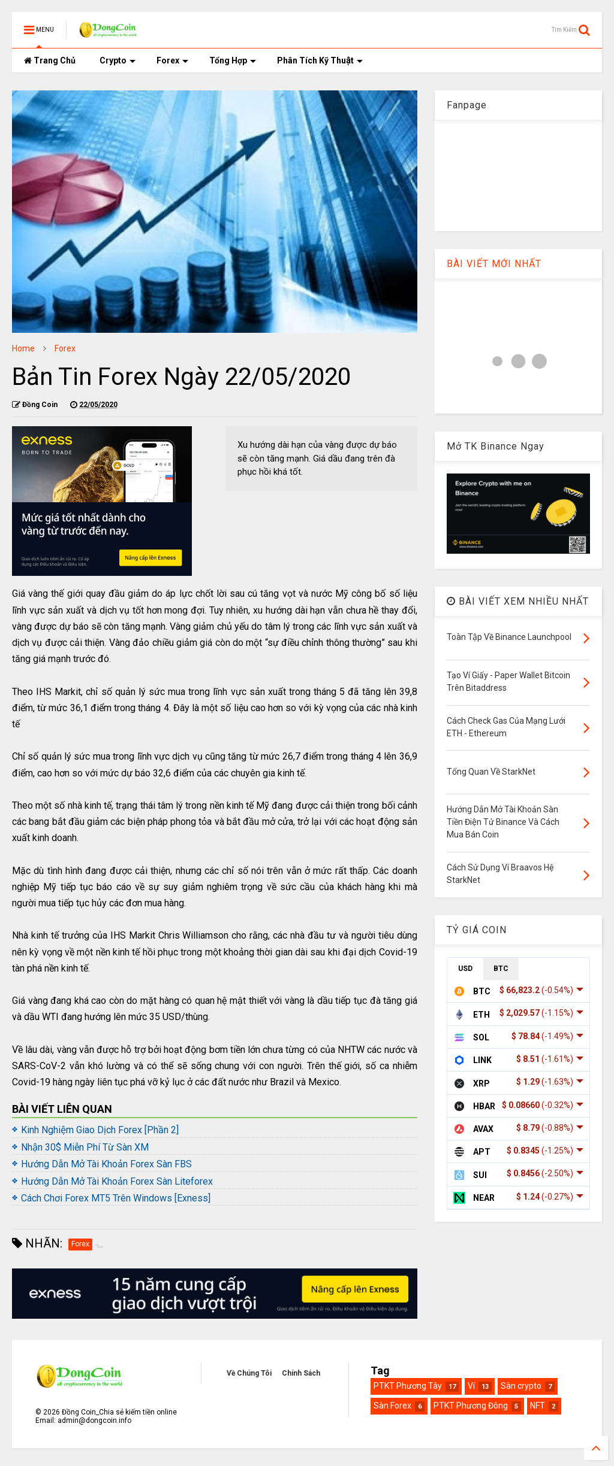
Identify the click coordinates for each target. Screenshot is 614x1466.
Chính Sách (301, 1373)
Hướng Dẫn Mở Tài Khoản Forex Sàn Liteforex (117, 1181)
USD (465, 968)
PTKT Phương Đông (471, 1405)
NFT (537, 1405)
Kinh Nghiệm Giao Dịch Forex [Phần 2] (100, 1130)
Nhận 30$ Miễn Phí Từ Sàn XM (85, 1147)
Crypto (118, 60)
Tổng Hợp (232, 60)
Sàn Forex (392, 1405)
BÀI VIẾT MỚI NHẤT (494, 263)
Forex (172, 60)
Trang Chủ (50, 60)
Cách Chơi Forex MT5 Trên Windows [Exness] (115, 1198)
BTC (500, 968)
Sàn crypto (521, 1386)
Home (23, 348)
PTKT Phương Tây (408, 1386)
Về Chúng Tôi (249, 1373)
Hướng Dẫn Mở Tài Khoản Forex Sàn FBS (106, 1164)
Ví (471, 1386)
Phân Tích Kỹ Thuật (320, 60)
